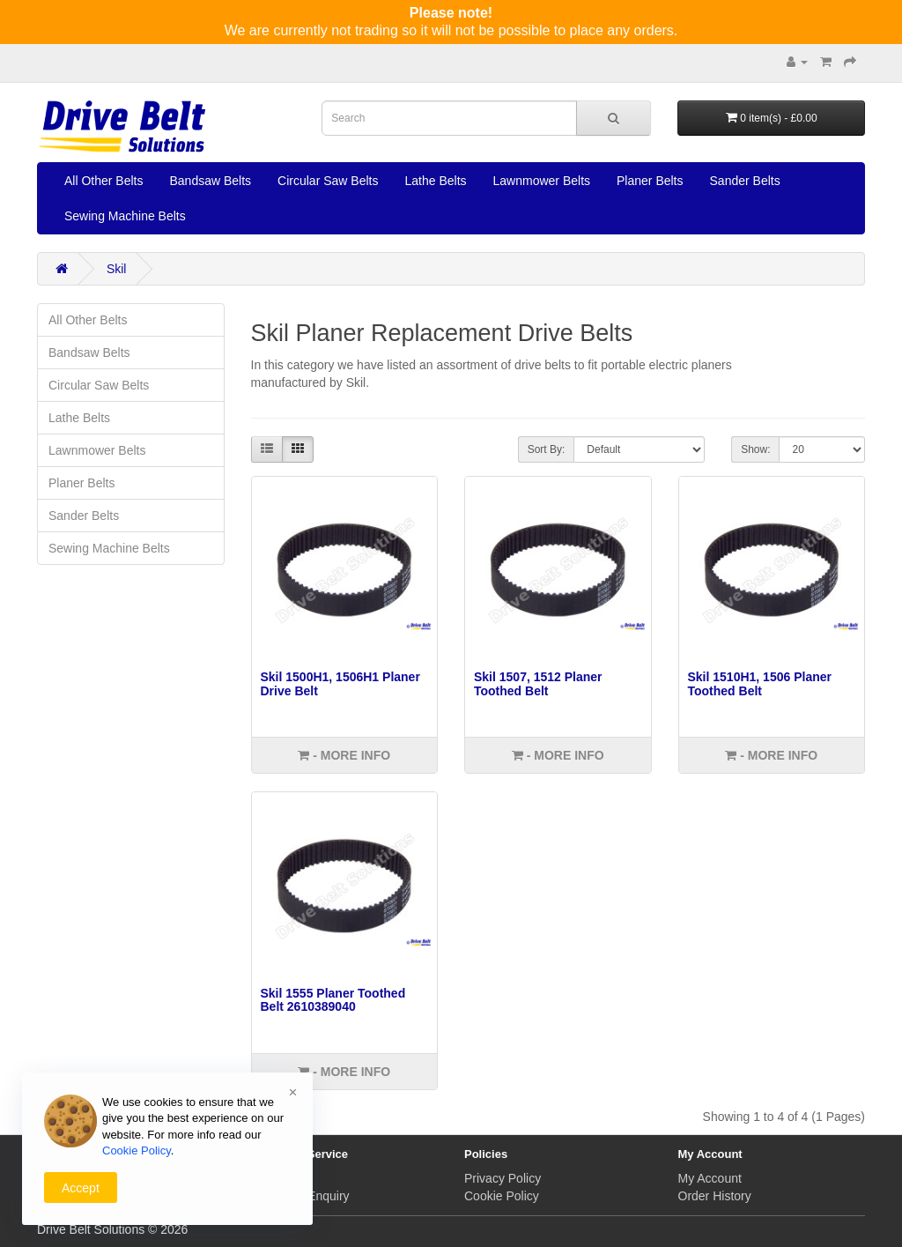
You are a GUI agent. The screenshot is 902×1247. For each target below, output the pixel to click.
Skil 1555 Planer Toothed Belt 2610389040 (333, 999)
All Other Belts (103, 181)
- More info (344, 755)
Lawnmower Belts (542, 181)
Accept (81, 1188)
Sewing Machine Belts (125, 216)
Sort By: (547, 449)
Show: (755, 449)
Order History (714, 1196)
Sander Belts (745, 181)
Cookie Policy (501, 1196)
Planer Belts (650, 181)
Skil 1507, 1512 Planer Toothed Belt (538, 683)
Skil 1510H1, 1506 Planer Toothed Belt (760, 683)
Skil (117, 269)
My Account (710, 1178)
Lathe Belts (435, 181)
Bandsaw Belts (210, 181)
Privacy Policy (502, 1178)
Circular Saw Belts (327, 181)
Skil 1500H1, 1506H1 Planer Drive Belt (340, 683)
